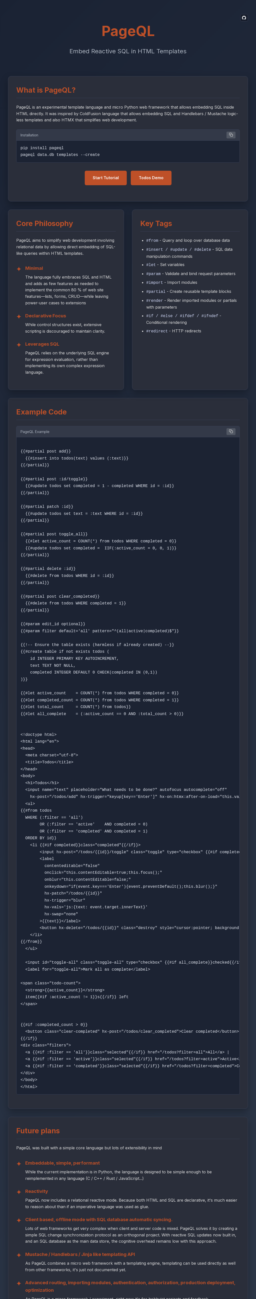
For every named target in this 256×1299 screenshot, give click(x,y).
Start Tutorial (106, 176)
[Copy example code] (231, 430)
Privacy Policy (105, 1283)
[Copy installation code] (231, 135)
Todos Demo (151, 176)
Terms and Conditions (143, 1283)
